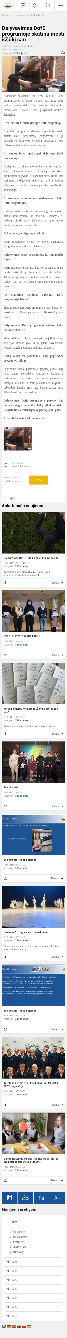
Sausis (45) (18, 1252)
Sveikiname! (11, 787)
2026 (14, 1222)
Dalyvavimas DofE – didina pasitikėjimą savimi (31, 558)
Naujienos (20, 15)
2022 (14, 1288)
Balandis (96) (20, 1237)
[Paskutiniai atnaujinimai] (35, 5)
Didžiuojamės (37, 15)
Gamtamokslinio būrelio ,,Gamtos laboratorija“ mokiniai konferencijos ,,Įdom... (31, 1160)
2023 (14, 1279)
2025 (14, 1261)
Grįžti (12, 498)
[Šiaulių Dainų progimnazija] (8, 5)
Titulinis (6, 15)
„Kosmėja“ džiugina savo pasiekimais (26, 932)
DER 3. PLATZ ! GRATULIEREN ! (22, 636)
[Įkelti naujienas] (23, 5)
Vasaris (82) (19, 1247)
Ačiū (36, 480)
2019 (14, 1315)
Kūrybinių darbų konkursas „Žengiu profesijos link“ (31, 710)
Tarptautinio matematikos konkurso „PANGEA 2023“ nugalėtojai (31, 1085)
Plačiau (55, 582)
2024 (14, 1270)
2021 (14, 1297)
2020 (14, 1306)
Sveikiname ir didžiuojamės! (20, 859)
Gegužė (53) (19, 1232)
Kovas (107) (19, 1242)
